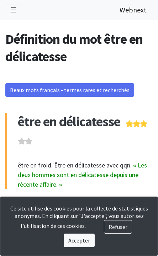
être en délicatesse (69, 121)
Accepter (79, 240)
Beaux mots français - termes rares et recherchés (70, 90)
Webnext (133, 9)
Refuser (118, 226)
